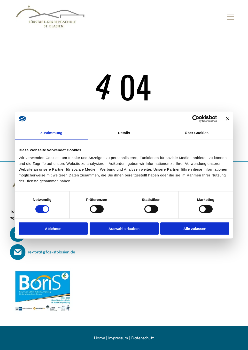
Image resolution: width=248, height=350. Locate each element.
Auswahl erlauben (124, 228)
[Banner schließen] (227, 119)
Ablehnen (53, 228)
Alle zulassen (194, 228)
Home (99, 337)
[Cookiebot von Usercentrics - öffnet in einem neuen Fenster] (196, 118)
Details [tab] (124, 133)
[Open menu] (230, 16)
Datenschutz (142, 337)
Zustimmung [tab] (51, 133)
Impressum (118, 337)
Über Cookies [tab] (197, 133)
